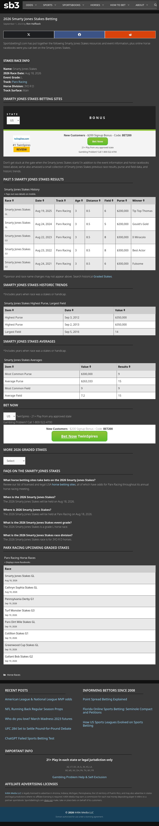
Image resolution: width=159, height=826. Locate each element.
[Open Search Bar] (154, 5)
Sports (51, 5)
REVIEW (22, 149)
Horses (98, 5)
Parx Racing (19, 82)
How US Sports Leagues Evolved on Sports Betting (113, 723)
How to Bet (121, 5)
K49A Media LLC (13, 793)
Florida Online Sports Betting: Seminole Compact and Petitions (117, 710)
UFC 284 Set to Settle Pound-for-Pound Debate (38, 728)
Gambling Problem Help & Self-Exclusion (79, 777)
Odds (33, 5)
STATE (12, 114)
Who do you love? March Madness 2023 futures (38, 719)
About (143, 5)
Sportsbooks (74, 5)
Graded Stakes (103, 276)
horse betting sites (64, 484)
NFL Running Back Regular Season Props (34, 709)
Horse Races (13, 674)
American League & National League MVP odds (38, 699)
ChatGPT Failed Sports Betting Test (29, 738)
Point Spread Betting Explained (105, 699)
